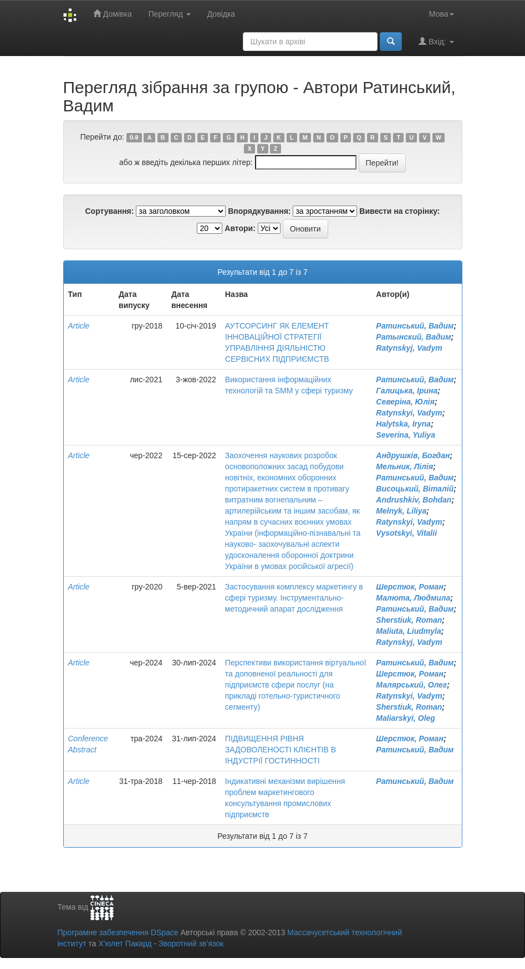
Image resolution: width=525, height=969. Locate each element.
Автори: (240, 228)
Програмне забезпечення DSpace (118, 932)
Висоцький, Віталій (414, 488)
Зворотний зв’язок (191, 943)
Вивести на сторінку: (399, 211)
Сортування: (109, 211)
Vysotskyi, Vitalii (406, 533)
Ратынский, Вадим (413, 336)
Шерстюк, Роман (410, 586)
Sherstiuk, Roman (409, 620)
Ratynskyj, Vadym (409, 347)
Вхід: (436, 41)
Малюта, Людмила (413, 597)
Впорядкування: (259, 211)
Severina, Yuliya (405, 434)
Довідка (221, 13)
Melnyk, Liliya (401, 510)
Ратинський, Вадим (414, 325)
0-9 (134, 137)
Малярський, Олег (411, 684)
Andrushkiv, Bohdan (413, 499)
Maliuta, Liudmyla (408, 631)
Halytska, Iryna (403, 423)
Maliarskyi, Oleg (405, 718)
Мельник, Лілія (404, 466)
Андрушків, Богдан (413, 455)
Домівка (112, 13)
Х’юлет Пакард (124, 943)
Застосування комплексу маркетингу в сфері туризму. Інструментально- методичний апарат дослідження (294, 597)
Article (79, 325)
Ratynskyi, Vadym (409, 412)
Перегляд (170, 13)
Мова (441, 13)
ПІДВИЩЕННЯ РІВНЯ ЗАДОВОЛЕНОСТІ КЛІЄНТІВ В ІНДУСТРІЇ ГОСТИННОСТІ (280, 749)
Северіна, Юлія (405, 401)
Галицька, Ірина (406, 390)
